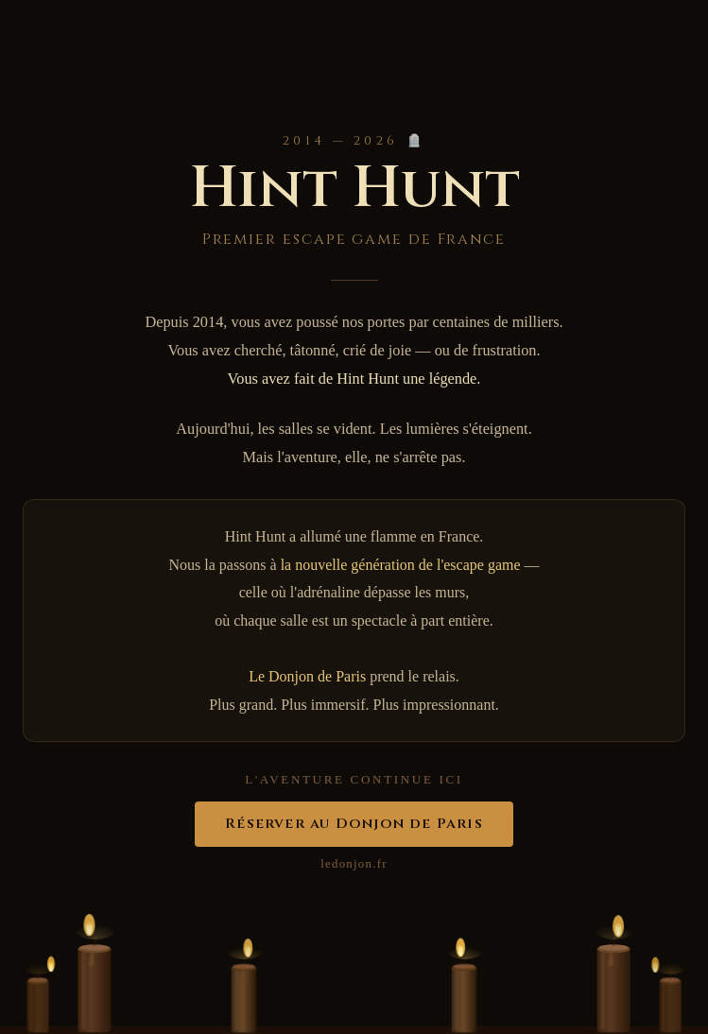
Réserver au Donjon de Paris (354, 824)
